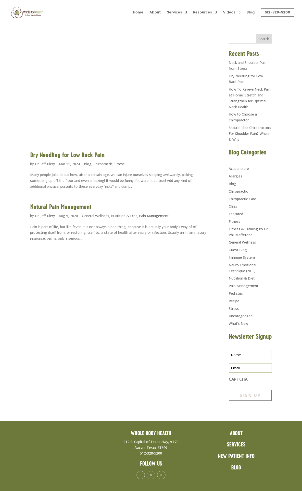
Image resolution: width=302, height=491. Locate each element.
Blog (251, 13)
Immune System (242, 257)
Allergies (235, 176)
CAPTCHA (238, 379)
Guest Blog (238, 249)
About (155, 13)
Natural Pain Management (60, 207)
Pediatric (236, 293)
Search (263, 38)
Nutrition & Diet (124, 215)
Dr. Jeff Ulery (45, 164)
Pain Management (154, 215)
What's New (238, 323)
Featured (236, 213)
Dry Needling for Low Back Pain (67, 155)
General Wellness (95, 215)
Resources (202, 13)
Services (174, 13)
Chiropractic (103, 164)
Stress (119, 164)
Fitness (234, 221)
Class (233, 206)
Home (138, 13)
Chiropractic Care (242, 199)
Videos (229, 13)
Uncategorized (240, 316)
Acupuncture (239, 168)
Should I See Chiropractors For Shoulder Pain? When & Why (250, 133)
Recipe (234, 301)
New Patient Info (236, 456)
